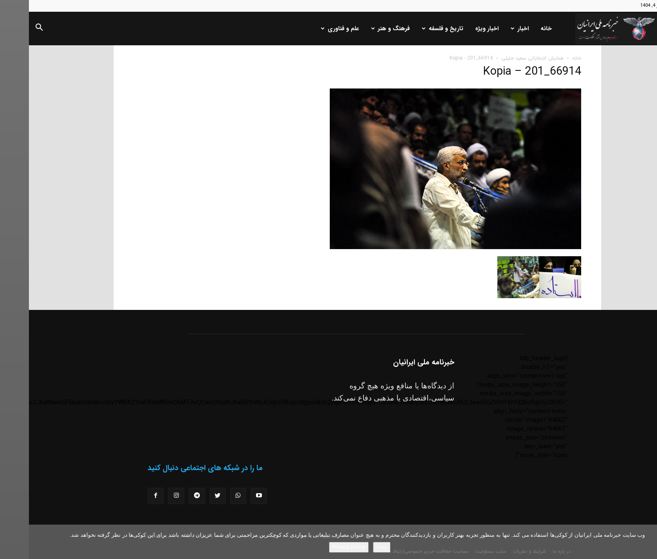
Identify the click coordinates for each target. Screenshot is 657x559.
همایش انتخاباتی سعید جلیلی (504, 58)
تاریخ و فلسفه (414, 28)
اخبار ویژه (458, 28)
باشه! (352, 547)
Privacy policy (319, 547)
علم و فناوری (311, 28)
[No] (646, 542)
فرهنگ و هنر (361, 28)
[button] (10, 29)
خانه (517, 28)
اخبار (491, 28)
